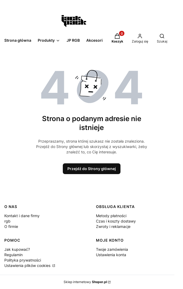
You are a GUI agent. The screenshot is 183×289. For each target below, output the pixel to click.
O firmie (11, 226)
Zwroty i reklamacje (113, 226)
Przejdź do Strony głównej (91, 168)
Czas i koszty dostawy (116, 221)
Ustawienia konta (111, 254)
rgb (7, 221)
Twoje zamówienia (112, 249)
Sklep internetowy (85, 282)
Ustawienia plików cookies (27, 265)
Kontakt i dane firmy (22, 215)
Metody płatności (111, 215)
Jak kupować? (17, 249)
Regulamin (13, 254)
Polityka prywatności (22, 260)
